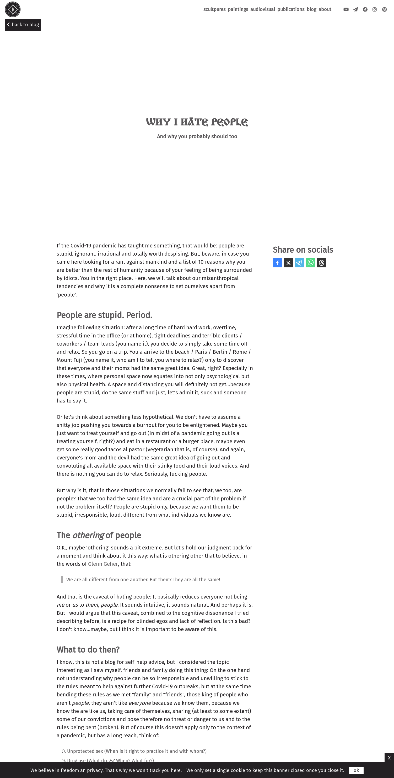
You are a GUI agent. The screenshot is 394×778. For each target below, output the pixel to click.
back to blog (23, 24)
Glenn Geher (103, 564)
